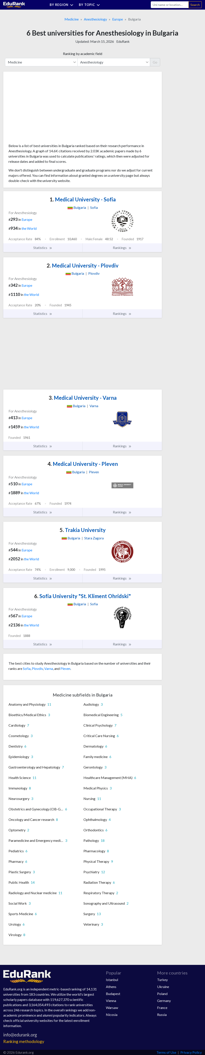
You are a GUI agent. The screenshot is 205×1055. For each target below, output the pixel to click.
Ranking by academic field (82, 53)
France (162, 1007)
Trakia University (83, 530)
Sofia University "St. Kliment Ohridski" (82, 596)
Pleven (65, 668)
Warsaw (112, 1007)
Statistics (42, 247)
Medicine (71, 19)
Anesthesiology (95, 19)
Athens (111, 987)
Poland (162, 994)
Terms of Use (166, 1052)
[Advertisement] (41, 109)
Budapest (113, 994)
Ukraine (163, 987)
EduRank (123, 41)
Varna (48, 668)
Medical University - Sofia (83, 199)
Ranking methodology (23, 1041)
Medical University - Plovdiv (83, 265)
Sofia (26, 668)
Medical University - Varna (83, 398)
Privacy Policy (191, 1052)
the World (29, 228)
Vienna (111, 1000)
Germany (164, 1000)
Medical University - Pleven (82, 464)
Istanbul (112, 980)
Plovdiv (37, 668)
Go (155, 62)
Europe (117, 19)
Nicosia (111, 1014)
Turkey (162, 980)
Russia (162, 1014)
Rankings (122, 247)
